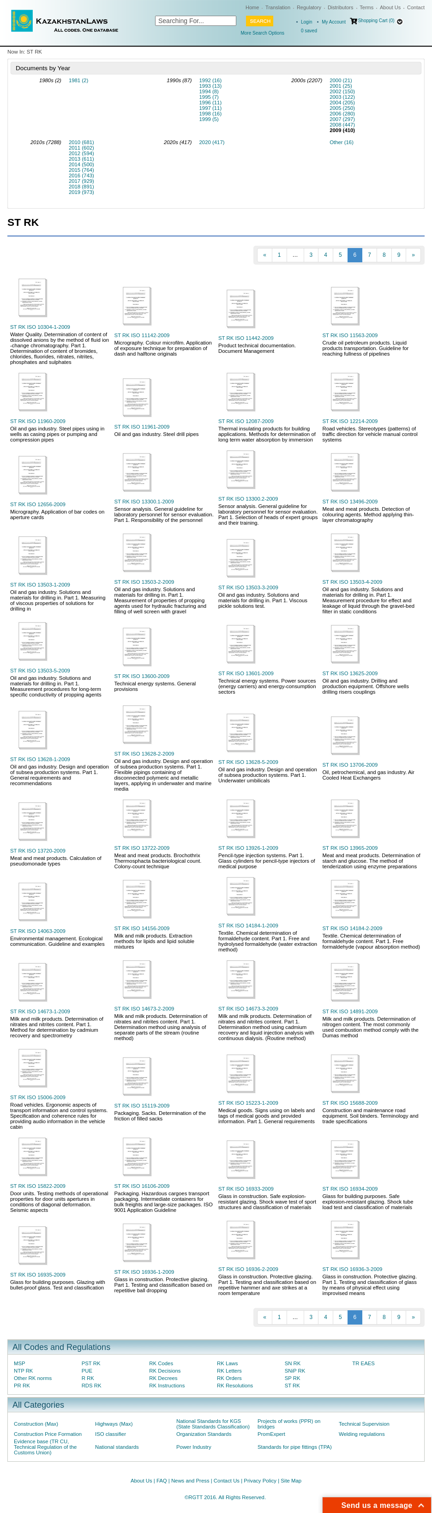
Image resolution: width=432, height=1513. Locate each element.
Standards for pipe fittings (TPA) (295, 1447)
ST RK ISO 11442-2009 (246, 338)
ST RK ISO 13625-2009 (350, 673)
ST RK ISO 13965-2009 (350, 848)
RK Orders (229, 1378)
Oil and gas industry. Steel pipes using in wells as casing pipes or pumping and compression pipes (57, 434)
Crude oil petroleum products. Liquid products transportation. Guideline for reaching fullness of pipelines (366, 348)
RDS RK (92, 1385)
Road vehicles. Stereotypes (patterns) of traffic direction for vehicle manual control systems (370, 434)
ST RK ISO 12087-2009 (246, 421)
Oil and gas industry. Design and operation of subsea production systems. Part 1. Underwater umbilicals (267, 775)
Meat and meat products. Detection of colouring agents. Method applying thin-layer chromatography (368, 514)
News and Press (190, 1480)
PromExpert (271, 1434)
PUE (87, 1371)
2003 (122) (342, 97)
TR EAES (363, 1363)
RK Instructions (167, 1385)
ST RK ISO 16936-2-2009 (248, 1269)
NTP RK (23, 1371)
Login (306, 21)
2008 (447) (342, 124)
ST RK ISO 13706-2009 (350, 765)
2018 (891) (81, 186)
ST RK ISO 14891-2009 (350, 1011)
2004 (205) (342, 102)
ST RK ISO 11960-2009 (38, 421)
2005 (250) (342, 108)
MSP (19, 1363)
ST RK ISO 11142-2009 (142, 335)
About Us (390, 7)
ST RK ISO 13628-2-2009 (144, 753)
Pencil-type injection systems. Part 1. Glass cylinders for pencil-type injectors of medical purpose (266, 861)
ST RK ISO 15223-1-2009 (248, 1103)
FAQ (161, 1480)
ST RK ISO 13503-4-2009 (353, 582)
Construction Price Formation (48, 1434)
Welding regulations (362, 1434)
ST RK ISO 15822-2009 (38, 1186)
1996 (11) (210, 102)
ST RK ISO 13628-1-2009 (40, 759)
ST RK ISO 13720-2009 (38, 850)
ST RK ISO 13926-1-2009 (248, 848)
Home (252, 7)
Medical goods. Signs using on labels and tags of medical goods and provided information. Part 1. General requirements (266, 1116)
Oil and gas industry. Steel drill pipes (156, 434)
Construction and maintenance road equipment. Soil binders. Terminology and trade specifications (371, 1116)
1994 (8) (209, 91)
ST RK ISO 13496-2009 (350, 501)
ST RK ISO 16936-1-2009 (144, 1272)
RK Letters (229, 1371)
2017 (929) (81, 181)
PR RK (22, 1385)
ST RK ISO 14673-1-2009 (40, 1011)
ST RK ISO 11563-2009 (350, 335)
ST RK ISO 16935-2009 (38, 1274)
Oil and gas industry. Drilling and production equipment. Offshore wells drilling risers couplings (366, 686)
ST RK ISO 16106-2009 (142, 1186)
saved (309, 30)
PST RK (91, 1363)
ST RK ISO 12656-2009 (38, 504)
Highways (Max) (113, 1424)
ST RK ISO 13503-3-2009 (248, 587)
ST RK (292, 1385)
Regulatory (309, 7)
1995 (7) (209, 97)
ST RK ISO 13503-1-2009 (40, 584)
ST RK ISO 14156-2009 (142, 928)
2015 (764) (81, 170)
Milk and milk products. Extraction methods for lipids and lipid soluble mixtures (154, 941)
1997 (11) (210, 108)
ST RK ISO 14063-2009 (38, 931)
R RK (88, 1378)
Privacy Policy (260, 1480)
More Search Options (262, 33)
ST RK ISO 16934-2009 (350, 1189)
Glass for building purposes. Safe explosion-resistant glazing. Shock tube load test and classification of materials (368, 1201)
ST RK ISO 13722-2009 (142, 848)
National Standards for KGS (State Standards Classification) (213, 1423)
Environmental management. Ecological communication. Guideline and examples (57, 941)
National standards (117, 1447)
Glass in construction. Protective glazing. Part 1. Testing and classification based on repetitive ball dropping (163, 1285)
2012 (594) (81, 153)
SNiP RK (295, 1371)
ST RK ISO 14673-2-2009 (144, 1008)
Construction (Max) (36, 1424)
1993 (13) (210, 86)
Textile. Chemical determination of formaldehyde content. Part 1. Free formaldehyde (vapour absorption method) (371, 941)
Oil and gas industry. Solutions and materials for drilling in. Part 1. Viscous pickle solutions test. (262, 600)
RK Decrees (163, 1378)
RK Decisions (164, 1371)
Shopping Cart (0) (376, 20)
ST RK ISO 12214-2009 (350, 421)
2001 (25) (341, 86)
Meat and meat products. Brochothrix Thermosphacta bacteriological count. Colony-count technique (158, 861)
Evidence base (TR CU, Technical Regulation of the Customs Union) (45, 1447)
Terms (366, 7)
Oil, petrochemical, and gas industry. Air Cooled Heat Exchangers (368, 775)
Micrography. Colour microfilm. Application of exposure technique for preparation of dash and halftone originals (163, 348)
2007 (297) (342, 119)
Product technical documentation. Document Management (257, 348)
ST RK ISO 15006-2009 (38, 1097)
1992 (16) (210, 80)
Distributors (341, 7)
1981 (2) (78, 80)
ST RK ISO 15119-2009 (142, 1105)
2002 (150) (342, 91)
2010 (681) (81, 142)
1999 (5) (209, 119)
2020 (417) (212, 142)
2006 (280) (342, 113)
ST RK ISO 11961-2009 (142, 427)
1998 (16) (210, 113)
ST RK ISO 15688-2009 (350, 1103)
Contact (416, 7)
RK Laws (227, 1363)
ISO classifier (110, 1434)
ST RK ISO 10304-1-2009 (40, 327)
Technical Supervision (364, 1424)
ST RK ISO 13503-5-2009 (40, 670)
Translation (277, 7)
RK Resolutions (235, 1385)
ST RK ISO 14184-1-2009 (248, 925)
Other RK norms (33, 1378)
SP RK (292, 1378)
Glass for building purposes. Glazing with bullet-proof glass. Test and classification (57, 1284)
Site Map (291, 1480)
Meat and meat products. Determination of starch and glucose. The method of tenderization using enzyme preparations (371, 861)
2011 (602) (81, 148)
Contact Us (227, 1480)
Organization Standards (203, 1434)
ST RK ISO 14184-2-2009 (353, 928)
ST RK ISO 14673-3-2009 (248, 1008)
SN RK (293, 1363)
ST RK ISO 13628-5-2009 (248, 762)
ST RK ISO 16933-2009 (246, 1189)
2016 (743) (81, 175)
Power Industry (193, 1447)
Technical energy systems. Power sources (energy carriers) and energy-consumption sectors (267, 686)
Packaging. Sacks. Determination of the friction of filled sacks (160, 1115)
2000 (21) (341, 80)
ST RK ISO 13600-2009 (142, 676)
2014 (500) (81, 164)
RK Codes (161, 1363)
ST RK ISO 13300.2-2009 (248, 499)
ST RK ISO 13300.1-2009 (144, 501)
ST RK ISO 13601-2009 (246, 673)
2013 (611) (81, 159)
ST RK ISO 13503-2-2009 (144, 582)
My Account (334, 21)
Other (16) (342, 142)
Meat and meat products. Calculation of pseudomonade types (56, 860)
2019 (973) (81, 192)
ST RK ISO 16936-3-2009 (353, 1269)
